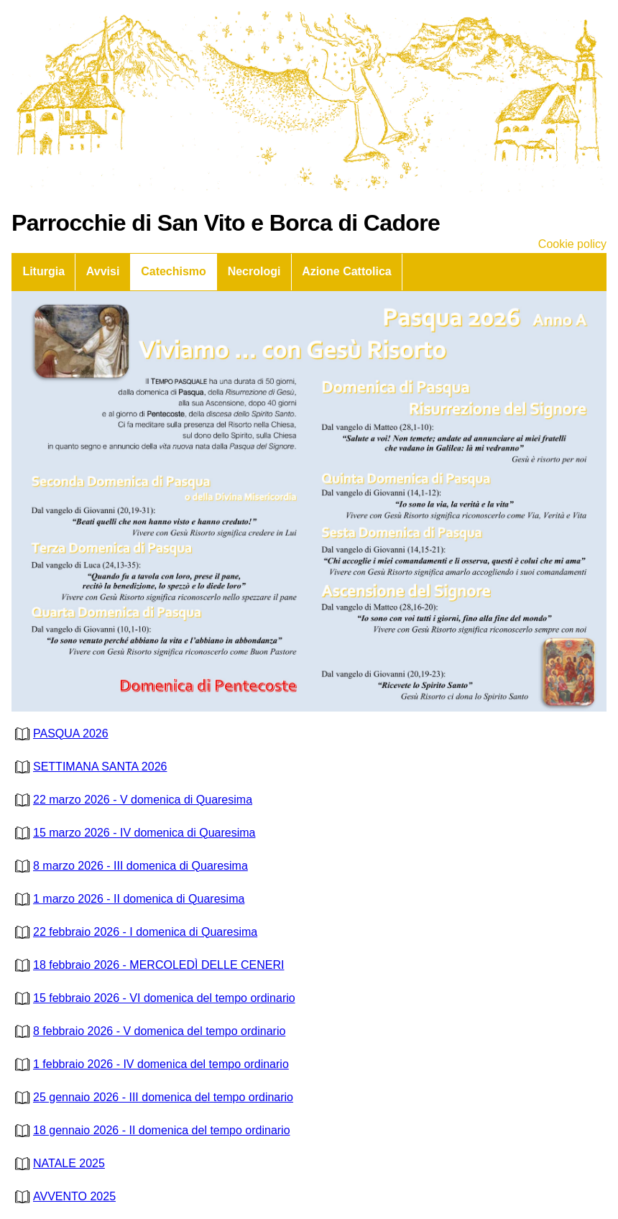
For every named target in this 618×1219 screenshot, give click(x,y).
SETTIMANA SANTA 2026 (89, 766)
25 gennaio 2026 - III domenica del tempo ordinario (152, 1097)
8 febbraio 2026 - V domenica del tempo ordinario (148, 1031)
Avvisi (103, 271)
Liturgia (43, 271)
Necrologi (254, 271)
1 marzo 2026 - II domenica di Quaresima (127, 899)
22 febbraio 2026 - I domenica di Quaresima (134, 932)
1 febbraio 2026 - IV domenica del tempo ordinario (150, 1064)
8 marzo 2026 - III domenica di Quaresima (129, 866)
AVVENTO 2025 (63, 1196)
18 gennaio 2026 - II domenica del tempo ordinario (150, 1130)
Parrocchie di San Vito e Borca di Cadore (225, 223)
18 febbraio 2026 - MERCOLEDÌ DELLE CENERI (147, 965)
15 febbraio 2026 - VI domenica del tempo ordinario (153, 998)
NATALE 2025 (58, 1163)
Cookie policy (572, 244)
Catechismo (173, 271)
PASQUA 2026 (60, 733)
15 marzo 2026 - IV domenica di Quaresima (133, 833)
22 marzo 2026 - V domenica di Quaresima (131, 800)
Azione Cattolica (346, 271)
